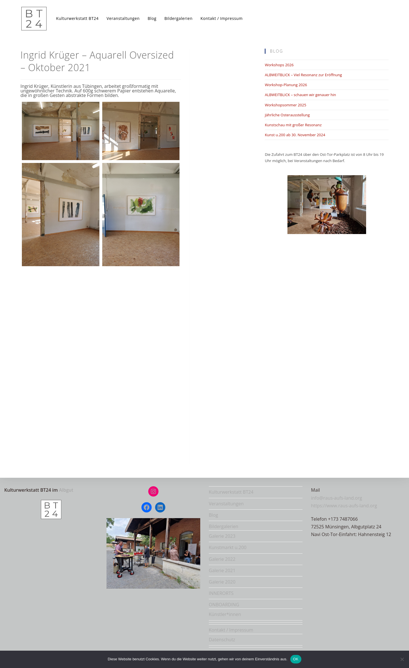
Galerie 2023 (222, 536)
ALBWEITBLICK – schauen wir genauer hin (300, 94)
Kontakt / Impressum (231, 630)
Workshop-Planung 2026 (286, 84)
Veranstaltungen (226, 504)
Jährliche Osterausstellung (287, 114)
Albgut (66, 490)
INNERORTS (221, 593)
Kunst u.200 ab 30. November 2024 (295, 134)
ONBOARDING (224, 604)
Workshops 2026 (279, 64)
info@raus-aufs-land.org (336, 498)
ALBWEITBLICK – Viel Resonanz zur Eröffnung (303, 74)
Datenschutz (222, 639)
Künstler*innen (225, 614)
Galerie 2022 (222, 559)
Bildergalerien (223, 526)
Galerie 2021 (222, 570)
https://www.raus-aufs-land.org (344, 505)
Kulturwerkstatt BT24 (231, 492)
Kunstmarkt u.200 (228, 547)
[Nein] (402, 659)
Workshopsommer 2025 (285, 104)
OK (296, 659)
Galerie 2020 (222, 582)
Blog (213, 515)
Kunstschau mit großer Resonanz (293, 124)
